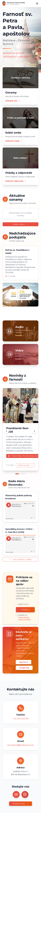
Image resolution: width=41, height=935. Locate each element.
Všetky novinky (25, 465)
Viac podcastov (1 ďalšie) (20, 559)
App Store (23, 662)
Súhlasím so (24, 617)
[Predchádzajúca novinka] (6, 431)
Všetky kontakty (21, 804)
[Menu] (37, 3)
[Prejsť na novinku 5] (25, 473)
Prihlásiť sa (25, 610)
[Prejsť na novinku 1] (17, 473)
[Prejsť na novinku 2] (20, 473)
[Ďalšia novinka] (34, 431)
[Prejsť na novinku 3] (21, 473)
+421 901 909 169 (21, 718)
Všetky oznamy (20, 224)
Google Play (24, 668)
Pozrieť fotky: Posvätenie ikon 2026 (23, 456)
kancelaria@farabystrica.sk (20, 745)
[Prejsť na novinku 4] (23, 473)
